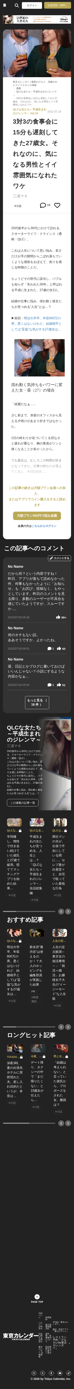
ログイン (32, 5)
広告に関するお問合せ (40, 1338)
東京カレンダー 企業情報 (40, 1352)
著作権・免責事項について (48, 1338)
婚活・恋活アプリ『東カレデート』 (60, 1330)
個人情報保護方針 (48, 1327)
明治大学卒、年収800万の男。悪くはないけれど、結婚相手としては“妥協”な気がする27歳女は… (36, 323)
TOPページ (40, 1315)
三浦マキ (20, 196)
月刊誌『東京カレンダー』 (60, 1323)
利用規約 (48, 1318)
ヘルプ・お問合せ (40, 1326)
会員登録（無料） (57, 5)
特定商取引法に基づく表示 (48, 1350)
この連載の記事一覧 (22, 802)
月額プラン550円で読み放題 (37, 515)
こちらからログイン (44, 525)
